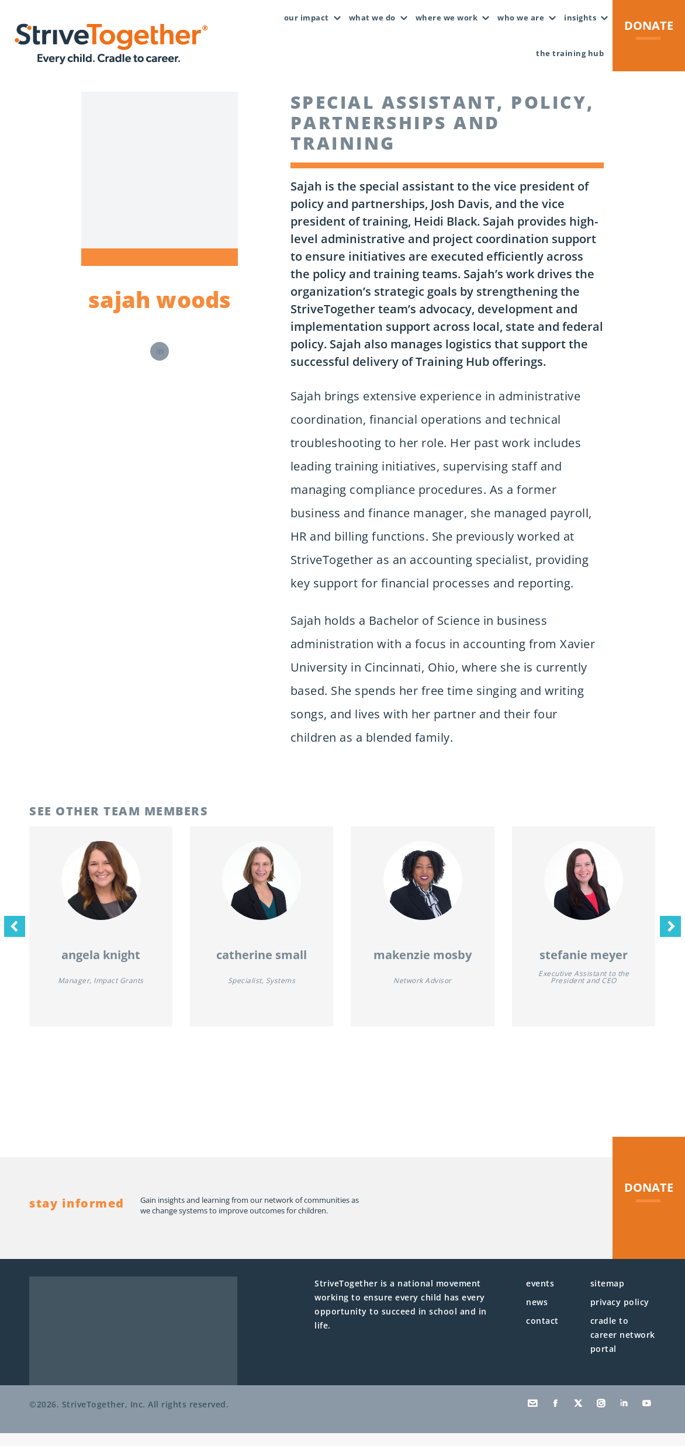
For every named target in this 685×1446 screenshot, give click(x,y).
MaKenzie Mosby (422, 967)
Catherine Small (261, 967)
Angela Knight (100, 967)
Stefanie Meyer (583, 967)
